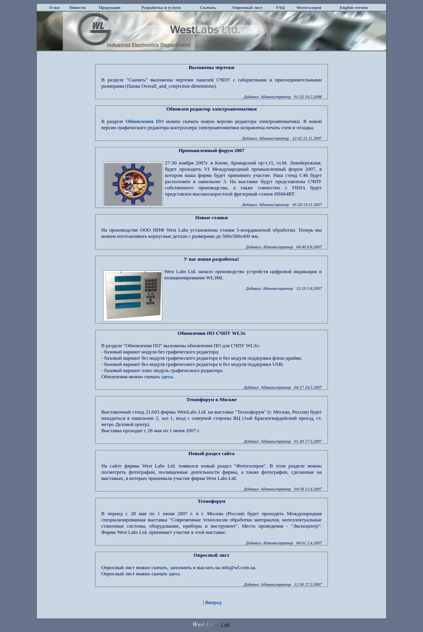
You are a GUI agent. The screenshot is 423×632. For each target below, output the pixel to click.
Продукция (110, 7)
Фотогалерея (308, 7)
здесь (174, 574)
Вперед (213, 602)
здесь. (167, 376)
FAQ (280, 7)
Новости (77, 7)
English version (354, 7)
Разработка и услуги (161, 7)
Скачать (208, 7)
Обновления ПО (144, 121)
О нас (54, 7)
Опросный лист (247, 7)
